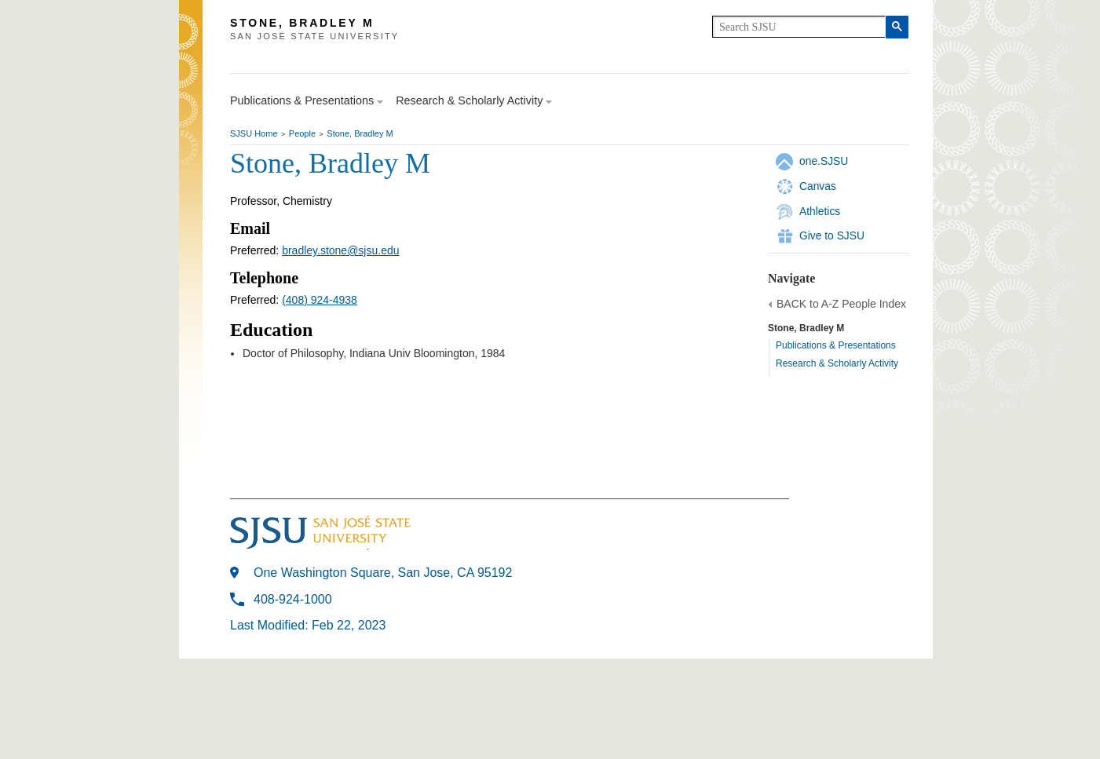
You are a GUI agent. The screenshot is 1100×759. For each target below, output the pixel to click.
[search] (799, 27)
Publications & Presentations (836, 345)
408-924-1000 (293, 599)
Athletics (819, 211)
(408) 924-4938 (319, 300)
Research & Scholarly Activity (837, 363)
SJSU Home (254, 133)
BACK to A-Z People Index (841, 303)
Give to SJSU (831, 235)
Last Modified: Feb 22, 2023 (308, 625)
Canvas (817, 186)
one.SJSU (823, 161)
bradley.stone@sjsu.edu (340, 250)
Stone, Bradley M (360, 133)
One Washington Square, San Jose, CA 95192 (383, 572)
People (302, 133)
